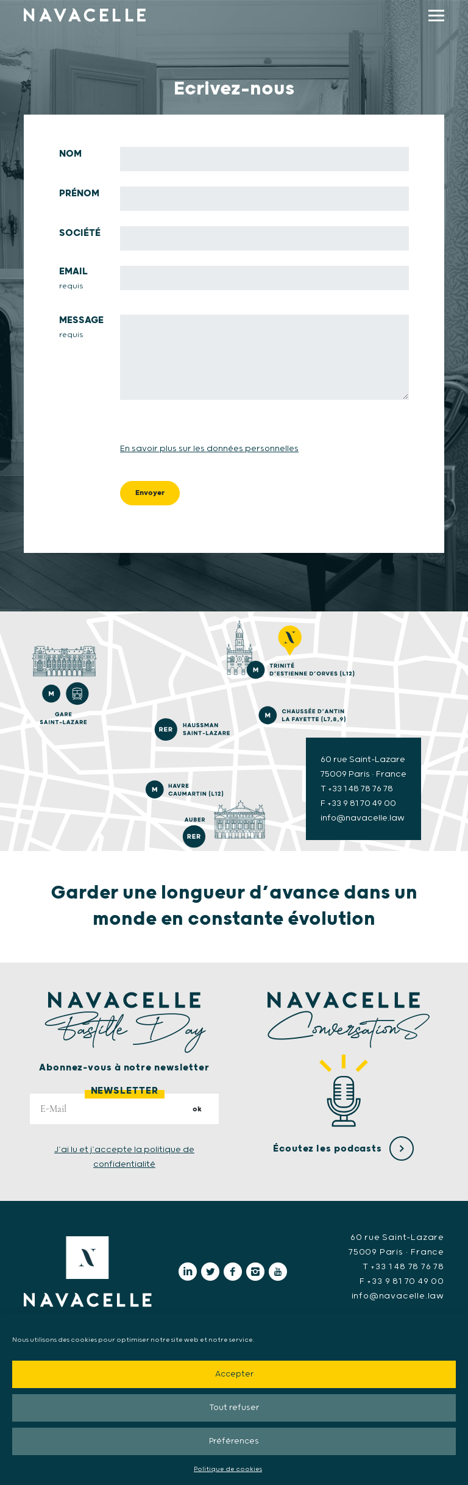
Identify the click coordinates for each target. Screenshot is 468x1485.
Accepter (234, 1374)
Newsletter (124, 1091)
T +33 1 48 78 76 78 (357, 789)
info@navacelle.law (398, 1296)
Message (82, 328)
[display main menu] (436, 15)
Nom (70, 154)
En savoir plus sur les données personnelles (209, 449)
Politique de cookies (228, 1469)
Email (74, 279)
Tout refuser (234, 1407)
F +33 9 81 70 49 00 (358, 803)
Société (80, 233)
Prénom (79, 193)
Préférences (234, 1441)
